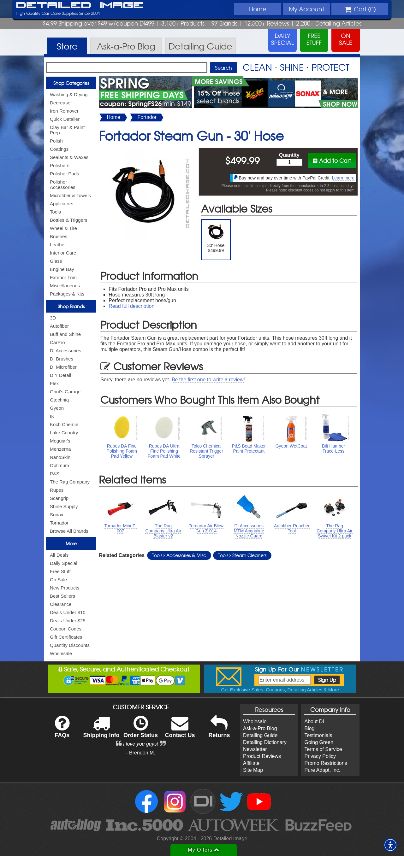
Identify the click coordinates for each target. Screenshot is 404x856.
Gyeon (57, 408)
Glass (56, 261)
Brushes (58, 236)
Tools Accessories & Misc (179, 555)
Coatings (59, 149)
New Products (64, 587)
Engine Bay (62, 269)
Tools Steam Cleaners (242, 555)
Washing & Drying (69, 94)
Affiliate (251, 763)
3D (53, 317)
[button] (390, 845)
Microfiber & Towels (70, 195)
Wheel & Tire (63, 228)
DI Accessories (65, 350)
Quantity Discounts (70, 645)
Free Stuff (60, 571)
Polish (56, 141)
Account (306, 8)
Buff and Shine (65, 334)
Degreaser (61, 102)
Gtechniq (59, 399)
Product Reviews (262, 756)
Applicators (61, 203)
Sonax (56, 514)
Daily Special (63, 563)
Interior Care (63, 252)
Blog (309, 728)
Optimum (59, 465)
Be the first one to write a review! (208, 379)
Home (257, 8)
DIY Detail (60, 375)
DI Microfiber (63, 367)
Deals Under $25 (68, 620)
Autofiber (59, 326)
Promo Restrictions (325, 763)
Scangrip (59, 498)
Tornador (59, 522)
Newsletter (255, 749)
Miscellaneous (65, 285)
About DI (314, 721)
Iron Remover (64, 111)
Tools (55, 211)
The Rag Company (70, 481)
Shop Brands (71, 306)
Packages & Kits (67, 293)
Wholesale (61, 653)
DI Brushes (61, 358)
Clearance (60, 604)
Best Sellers (62, 596)
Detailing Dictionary (265, 742)
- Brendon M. (140, 752)
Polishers (59, 165)
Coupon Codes (65, 628)
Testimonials (318, 735)
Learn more (343, 177)
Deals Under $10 (68, 612)
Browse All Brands (69, 531)
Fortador (146, 117)
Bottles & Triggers (68, 220)
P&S (54, 473)
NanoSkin (60, 457)
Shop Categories (71, 83)
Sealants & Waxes (69, 157)
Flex (54, 383)
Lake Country (64, 432)
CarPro (57, 342)
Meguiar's (60, 440)
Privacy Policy (320, 756)
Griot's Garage (65, 391)
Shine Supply (64, 506)
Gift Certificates (66, 637)
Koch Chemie (64, 424)
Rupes (56, 490)
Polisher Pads (64, 173)
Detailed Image (80, 5)
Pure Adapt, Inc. (322, 770)
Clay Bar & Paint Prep (67, 130)
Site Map (253, 770)
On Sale (58, 579)
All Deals (59, 555)
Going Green (318, 742)
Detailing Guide (260, 735)
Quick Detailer (65, 119)
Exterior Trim (63, 277)
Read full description (131, 306)
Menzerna (60, 449)
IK (52, 416)
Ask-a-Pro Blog (260, 728)
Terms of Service (323, 749)
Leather (58, 244)
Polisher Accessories (62, 184)
